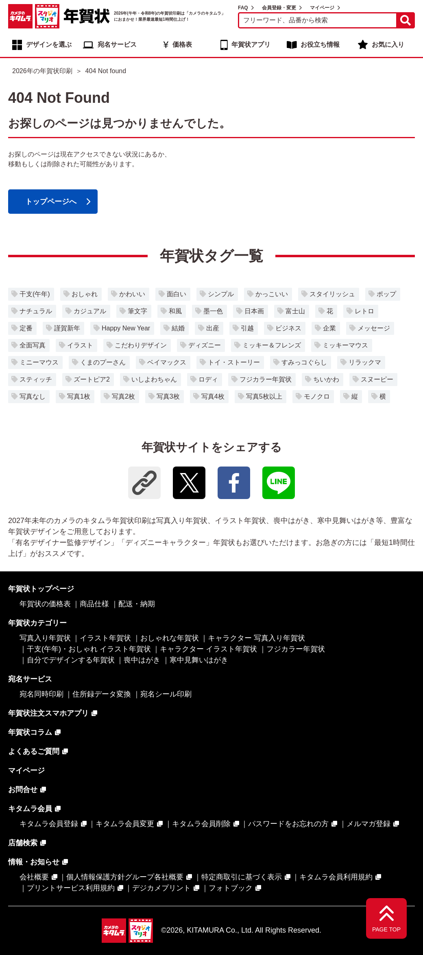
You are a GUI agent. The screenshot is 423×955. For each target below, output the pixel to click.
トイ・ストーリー (234, 362)
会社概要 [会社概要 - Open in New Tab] (34, 877)
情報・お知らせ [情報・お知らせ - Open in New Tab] (33, 862)
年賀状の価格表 (45, 604)
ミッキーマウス (345, 345)
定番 (26, 328)
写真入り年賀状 (45, 638)
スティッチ (36, 379)
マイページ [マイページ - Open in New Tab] (322, 8)
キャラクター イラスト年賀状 (208, 649)
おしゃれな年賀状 (169, 638)
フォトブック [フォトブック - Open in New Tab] (231, 888)
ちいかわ (326, 379)
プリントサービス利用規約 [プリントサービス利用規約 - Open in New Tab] (71, 888)
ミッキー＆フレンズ (271, 345)
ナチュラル (36, 311)
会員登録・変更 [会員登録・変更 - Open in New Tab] (279, 8)
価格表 (182, 44)
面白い (176, 294)
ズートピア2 (92, 379)
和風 (175, 311)
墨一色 (213, 311)
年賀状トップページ (41, 589)
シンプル (221, 294)
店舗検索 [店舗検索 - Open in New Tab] (22, 843)
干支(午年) (35, 294)
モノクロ (317, 396)
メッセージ (374, 328)
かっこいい (271, 294)
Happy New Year (126, 328)
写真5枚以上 (264, 396)
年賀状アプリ (250, 44)
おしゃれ (85, 294)
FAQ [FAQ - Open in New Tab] (243, 8)
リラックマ (365, 362)
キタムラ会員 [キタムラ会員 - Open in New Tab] (30, 809)
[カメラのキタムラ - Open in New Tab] (20, 16)
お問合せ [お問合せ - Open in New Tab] (22, 790)
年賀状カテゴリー (37, 623)
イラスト (80, 345)
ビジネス (288, 328)
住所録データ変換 (101, 694)
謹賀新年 (67, 328)
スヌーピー (377, 379)
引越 (247, 328)
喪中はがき (142, 660)
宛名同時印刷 (41, 694)
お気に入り (388, 44)
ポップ (386, 294)
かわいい (132, 294)
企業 (329, 328)
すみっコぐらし (304, 362)
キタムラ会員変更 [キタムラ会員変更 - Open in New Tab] (125, 824)
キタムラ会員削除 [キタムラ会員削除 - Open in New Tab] (201, 824)
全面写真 (33, 345)
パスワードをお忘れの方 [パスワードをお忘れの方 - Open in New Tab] (288, 824)
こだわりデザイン (141, 345)
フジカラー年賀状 (266, 379)
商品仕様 (94, 604)
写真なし (33, 396)
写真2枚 (123, 396)
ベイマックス (166, 362)
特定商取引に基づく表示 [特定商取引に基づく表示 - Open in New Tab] (241, 877)
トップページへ (50, 202)
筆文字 (137, 311)
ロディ (208, 379)
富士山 (295, 311)
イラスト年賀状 (105, 638)
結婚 (178, 328)
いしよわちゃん (154, 379)
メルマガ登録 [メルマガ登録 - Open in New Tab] (368, 824)
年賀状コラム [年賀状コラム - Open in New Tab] (30, 732)
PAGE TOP (386, 929)
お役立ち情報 (320, 44)
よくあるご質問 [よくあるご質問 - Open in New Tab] (33, 751)
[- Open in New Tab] (189, 483)
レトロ (364, 311)
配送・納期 (136, 604)
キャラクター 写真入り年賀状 (256, 638)
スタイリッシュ (332, 294)
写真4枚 (213, 396)
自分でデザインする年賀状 (71, 660)
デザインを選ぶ (49, 44)
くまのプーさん (103, 362)
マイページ (26, 770)
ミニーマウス (39, 362)
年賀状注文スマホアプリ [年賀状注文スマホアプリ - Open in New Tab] (48, 713)
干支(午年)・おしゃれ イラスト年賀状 (89, 649)
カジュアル (90, 311)
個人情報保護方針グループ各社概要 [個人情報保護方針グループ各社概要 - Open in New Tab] (124, 877)
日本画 (254, 311)
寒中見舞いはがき (199, 660)
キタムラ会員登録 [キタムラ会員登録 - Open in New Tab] (49, 824)
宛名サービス (117, 44)
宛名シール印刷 (166, 694)
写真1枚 (78, 396)
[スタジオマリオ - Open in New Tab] (47, 16)
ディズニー (204, 345)
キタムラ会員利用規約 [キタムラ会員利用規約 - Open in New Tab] (336, 877)
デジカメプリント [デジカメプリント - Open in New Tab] (161, 888)
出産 (212, 328)
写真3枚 (168, 396)
